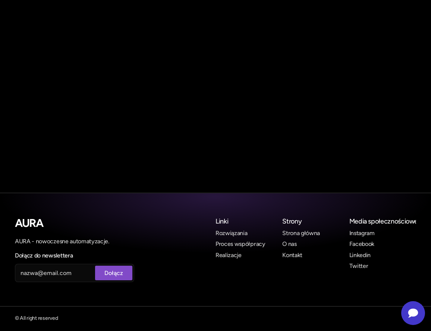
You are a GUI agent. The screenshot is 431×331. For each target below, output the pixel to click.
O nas (289, 243)
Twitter (358, 265)
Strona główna (301, 233)
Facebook (361, 243)
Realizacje (229, 255)
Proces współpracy (240, 243)
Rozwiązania (231, 233)
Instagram (362, 233)
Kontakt (292, 255)
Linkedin (360, 255)
